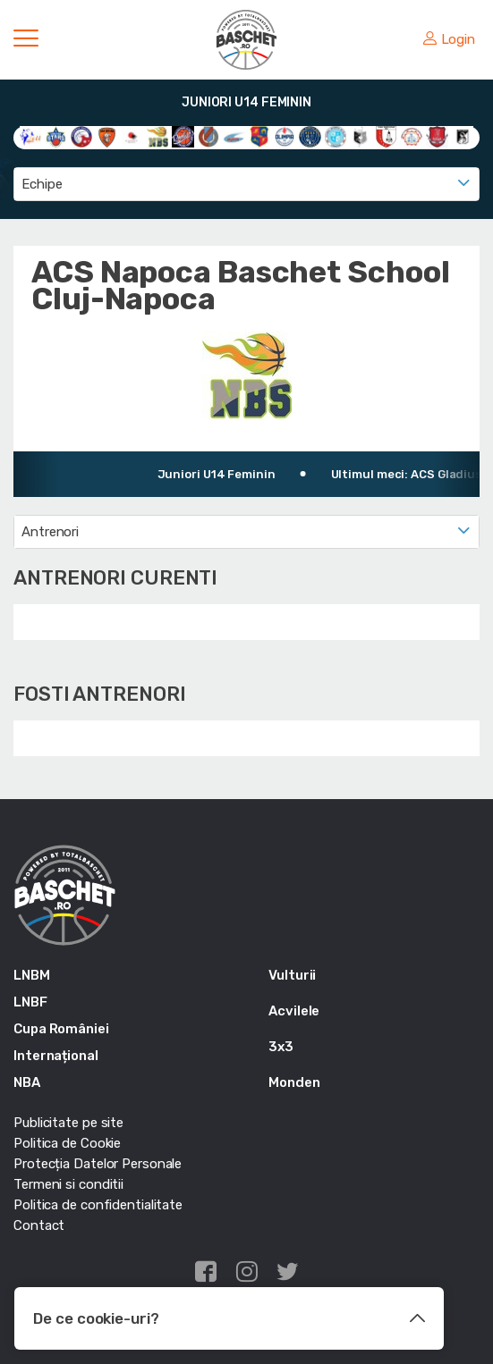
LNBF (30, 1002)
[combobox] (246, 184)
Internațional (55, 1056)
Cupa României (61, 1029)
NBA (26, 1082)
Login (449, 39)
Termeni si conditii (68, 1184)
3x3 (280, 1047)
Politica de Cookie (67, 1143)
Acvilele (293, 1011)
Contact (38, 1225)
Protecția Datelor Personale (97, 1164)
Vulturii (292, 975)
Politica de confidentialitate (98, 1205)
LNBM (31, 975)
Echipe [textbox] (41, 184)
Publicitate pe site (68, 1123)
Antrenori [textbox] (50, 532)
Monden (293, 1082)
